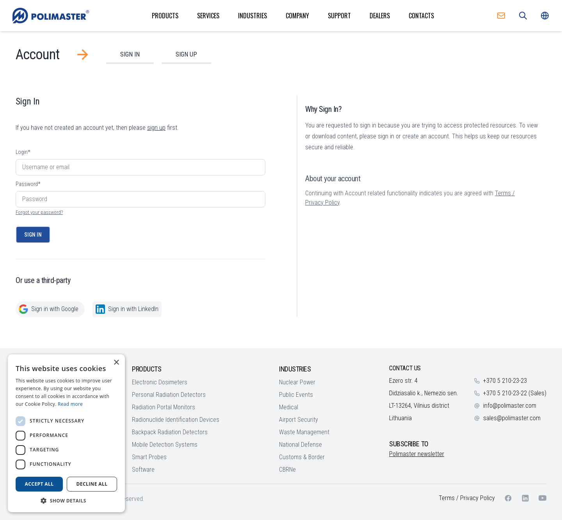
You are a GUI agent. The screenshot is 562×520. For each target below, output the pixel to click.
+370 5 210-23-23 (505, 380)
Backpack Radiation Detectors (170, 432)
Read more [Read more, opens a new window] (70, 404)
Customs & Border (302, 457)
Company (297, 15)
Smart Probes (149, 457)
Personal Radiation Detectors (169, 394)
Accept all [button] (39, 484)
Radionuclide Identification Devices (175, 419)
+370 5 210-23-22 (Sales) (514, 393)
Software (143, 469)
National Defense (300, 444)
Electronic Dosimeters (159, 382)
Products (165, 15)
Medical (288, 407)
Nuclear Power (297, 382)
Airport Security (298, 419)
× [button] (116, 363)
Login (23, 152)
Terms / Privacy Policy (467, 498)
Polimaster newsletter (416, 454)
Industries (252, 15)
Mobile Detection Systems (164, 444)
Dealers (380, 15)
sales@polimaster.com (512, 418)
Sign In (130, 54)
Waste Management (304, 432)
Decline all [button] (92, 484)
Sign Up (186, 54)
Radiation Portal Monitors (163, 407)
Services (208, 15)
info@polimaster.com (509, 405)
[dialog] (66, 433)
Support (339, 15)
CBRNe (287, 469)
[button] (66, 500)
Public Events (296, 394)
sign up (156, 127)
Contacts (421, 15)
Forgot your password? (39, 212)
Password (28, 184)
